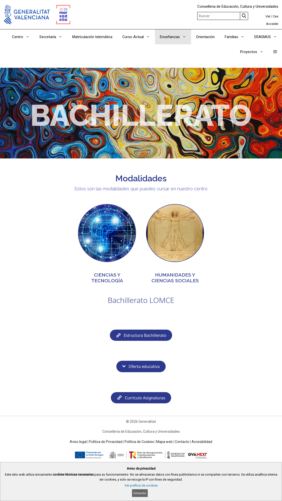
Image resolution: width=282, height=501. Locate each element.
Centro (23, 36)
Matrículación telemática (92, 37)
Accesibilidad (202, 442)
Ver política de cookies (141, 485)
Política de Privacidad (105, 442)
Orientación (205, 37)
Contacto (182, 442)
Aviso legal (78, 442)
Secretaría (53, 36)
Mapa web (164, 442)
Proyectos (254, 51)
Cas (275, 16)
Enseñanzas (175, 36)
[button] (275, 51)
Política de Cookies (139, 442)
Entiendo (140, 493)
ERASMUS (268, 36)
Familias (237, 36)
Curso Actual (138, 36)
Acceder (272, 24)
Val (268, 16)
